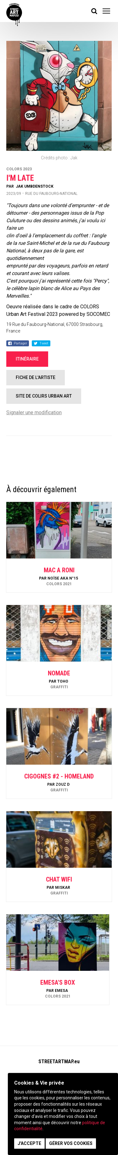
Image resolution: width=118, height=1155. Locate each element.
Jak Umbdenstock (34, 186)
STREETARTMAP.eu (59, 1061)
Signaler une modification (34, 412)
